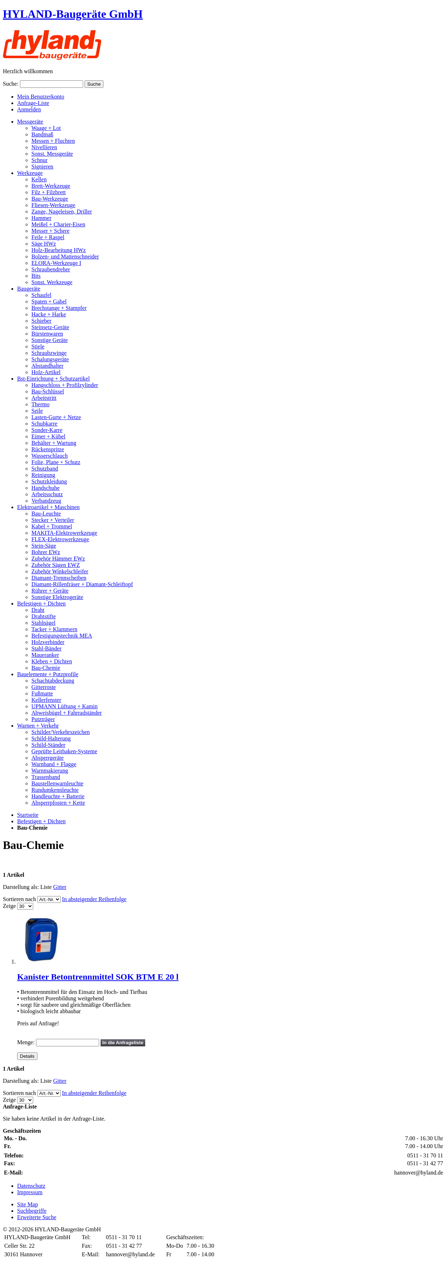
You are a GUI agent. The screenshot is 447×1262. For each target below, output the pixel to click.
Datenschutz (31, 1186)
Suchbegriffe (31, 1211)
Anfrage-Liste (33, 103)
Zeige (9, 906)
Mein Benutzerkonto (40, 97)
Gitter (59, 887)
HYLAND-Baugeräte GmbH (73, 13)
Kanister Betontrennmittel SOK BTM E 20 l (97, 976)
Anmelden (29, 109)
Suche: (11, 84)
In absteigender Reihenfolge (94, 899)
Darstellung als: (21, 887)
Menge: (26, 1042)
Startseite (28, 815)
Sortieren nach (19, 899)
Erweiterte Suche (36, 1217)
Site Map (27, 1204)
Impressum (29, 1192)
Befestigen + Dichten (41, 821)
